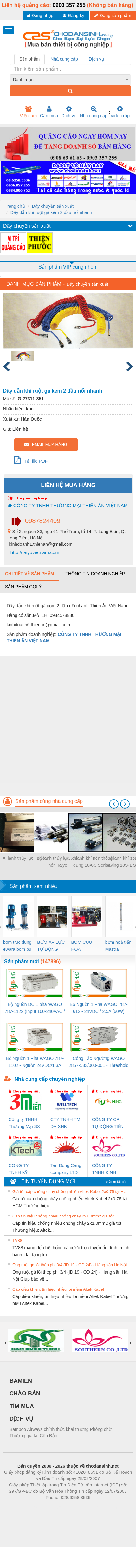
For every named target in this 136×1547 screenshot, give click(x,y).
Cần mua (49, 112)
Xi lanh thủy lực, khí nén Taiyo (57, 862)
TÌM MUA (22, 1406)
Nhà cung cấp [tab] (64, 59)
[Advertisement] (67, 723)
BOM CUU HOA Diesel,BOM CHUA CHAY (84, 946)
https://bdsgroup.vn (60, 1507)
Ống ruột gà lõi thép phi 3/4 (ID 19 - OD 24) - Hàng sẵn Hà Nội (69, 1265)
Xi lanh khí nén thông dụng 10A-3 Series (92, 862)
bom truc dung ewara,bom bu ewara (17, 946)
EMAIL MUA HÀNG (45, 444)
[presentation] (114, 804)
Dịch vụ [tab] (96, 59)
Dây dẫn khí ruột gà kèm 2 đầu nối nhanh (51, 212)
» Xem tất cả (116, 1182)
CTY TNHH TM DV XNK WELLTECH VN (66, 1123)
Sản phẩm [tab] (29, 59)
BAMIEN (21, 1381)
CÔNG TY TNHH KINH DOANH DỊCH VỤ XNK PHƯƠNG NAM (107, 1169)
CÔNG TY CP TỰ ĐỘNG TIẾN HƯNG (108, 1123)
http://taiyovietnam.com (34, 552)
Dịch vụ (69, 112)
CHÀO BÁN (25, 1393)
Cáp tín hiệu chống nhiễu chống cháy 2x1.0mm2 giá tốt (63, 1216)
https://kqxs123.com (98, 1507)
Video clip (120, 112)
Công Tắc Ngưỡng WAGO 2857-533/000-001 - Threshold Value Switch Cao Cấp (99, 1062)
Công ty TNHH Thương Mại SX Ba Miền (24, 1123)
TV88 (17, 1240)
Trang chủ (15, 206)
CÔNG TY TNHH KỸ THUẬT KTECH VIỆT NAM (24, 1169)
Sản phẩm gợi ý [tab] (23, 586)
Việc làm (28, 112)
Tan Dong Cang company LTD (65, 1169)
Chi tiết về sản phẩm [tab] (29, 573)
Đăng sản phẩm (112, 15)
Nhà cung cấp (93, 112)
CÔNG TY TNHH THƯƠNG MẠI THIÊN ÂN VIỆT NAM (68, 505)
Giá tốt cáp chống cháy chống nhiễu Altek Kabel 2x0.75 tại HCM (71, 1191)
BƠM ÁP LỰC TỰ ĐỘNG (51, 946)
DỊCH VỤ (21, 1419)
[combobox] (70, 79)
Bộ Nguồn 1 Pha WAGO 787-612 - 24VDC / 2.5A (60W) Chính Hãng (99, 1008)
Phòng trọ (27, 1507)
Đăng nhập (40, 15)
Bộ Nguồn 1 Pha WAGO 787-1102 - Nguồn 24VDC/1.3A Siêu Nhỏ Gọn (35, 1062)
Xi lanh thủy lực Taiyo (24, 858)
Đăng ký (73, 15)
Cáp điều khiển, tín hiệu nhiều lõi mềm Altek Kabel (58, 1289)
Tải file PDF (31, 460)
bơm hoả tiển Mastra (118, 946)
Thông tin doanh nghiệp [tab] (95, 573)
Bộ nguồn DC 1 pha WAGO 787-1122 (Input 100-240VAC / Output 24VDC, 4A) (35, 1008)
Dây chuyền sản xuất (52, 206)
